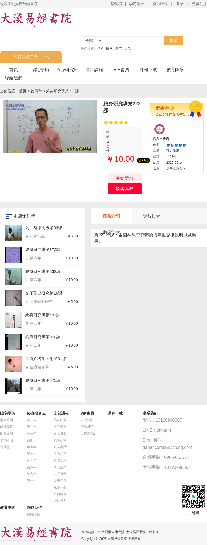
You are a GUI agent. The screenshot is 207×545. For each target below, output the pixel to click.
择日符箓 (60, 494)
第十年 (32, 481)
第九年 (33, 389)
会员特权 (160, 4)
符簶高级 (35, 236)
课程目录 (151, 216)
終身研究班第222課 (62, 91)
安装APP (87, 427)
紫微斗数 (60, 487)
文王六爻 (60, 481)
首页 (22, 91)
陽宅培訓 (6, 420)
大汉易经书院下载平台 (142, 532)
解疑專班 (6, 427)
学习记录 (136, 4)
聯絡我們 (13, 78)
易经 (100, 49)
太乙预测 (60, 427)
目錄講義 (33, 514)
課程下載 (148, 69)
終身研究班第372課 (42, 249)
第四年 (36, 91)
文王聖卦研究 (39, 301)
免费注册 (199, 4)
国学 (109, 49)
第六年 (33, 258)
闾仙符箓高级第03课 (43, 227)
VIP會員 (121, 69)
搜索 (173, 41)
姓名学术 (60, 460)
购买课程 (124, 189)
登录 (180, 4)
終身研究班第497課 (42, 315)
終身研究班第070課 (42, 336)
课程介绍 (111, 216)
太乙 (128, 49)
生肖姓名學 (37, 367)
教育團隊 (175, 69)
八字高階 (60, 447)
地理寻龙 (60, 501)
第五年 (32, 447)
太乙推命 (60, 433)
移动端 (116, 4)
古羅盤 (5, 447)
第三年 (32, 433)
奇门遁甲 (60, 467)
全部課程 (94, 69)
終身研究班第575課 (42, 380)
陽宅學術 (40, 69)
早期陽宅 (6, 440)
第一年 (32, 420)
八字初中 (60, 440)
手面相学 (60, 454)
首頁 (13, 69)
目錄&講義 (88, 433)
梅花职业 (60, 420)
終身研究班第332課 (42, 271)
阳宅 (118, 49)
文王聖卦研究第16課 (43, 293)
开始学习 (124, 178)
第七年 (32, 460)
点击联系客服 (176, 168)
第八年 (33, 323)
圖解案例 (6, 433)
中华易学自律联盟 (111, 532)
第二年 (33, 345)
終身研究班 (67, 69)
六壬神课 (60, 474)
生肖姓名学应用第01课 (45, 358)
